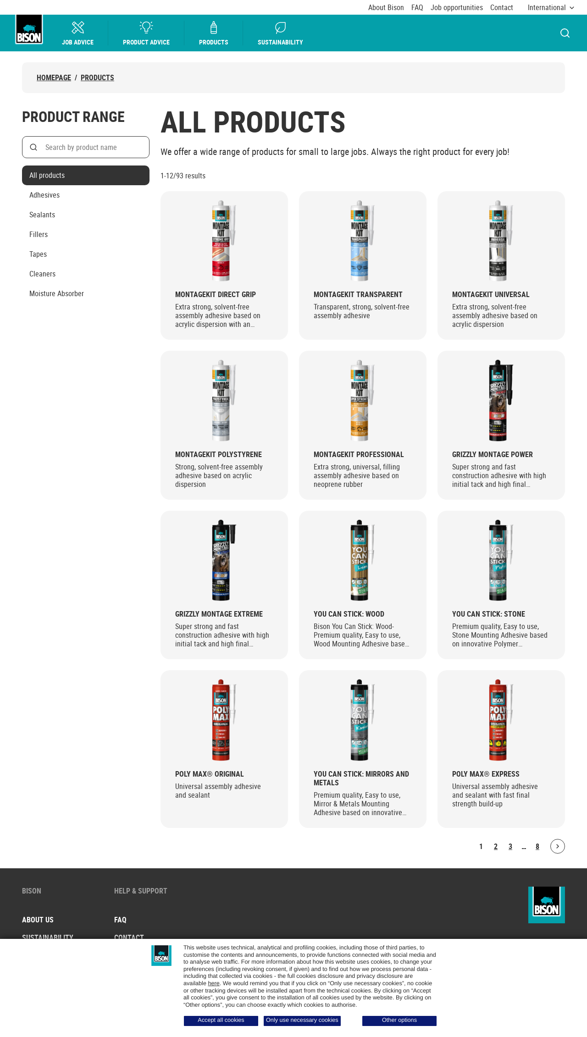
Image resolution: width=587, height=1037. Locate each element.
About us (38, 920)
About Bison (386, 7)
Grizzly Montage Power (492, 454)
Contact (501, 7)
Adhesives (44, 195)
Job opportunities (457, 7)
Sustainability (281, 33)
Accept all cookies (221, 1020)
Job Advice (78, 33)
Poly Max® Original (209, 774)
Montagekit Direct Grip (215, 294)
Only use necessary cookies (302, 1020)
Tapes (38, 254)
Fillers (38, 234)
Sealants (42, 215)
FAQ (417, 7)
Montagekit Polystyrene (218, 454)
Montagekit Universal (491, 294)
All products (47, 175)
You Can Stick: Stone (488, 614)
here (213, 983)
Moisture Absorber (56, 293)
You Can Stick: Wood (349, 614)
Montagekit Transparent (358, 294)
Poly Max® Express (486, 774)
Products (214, 33)
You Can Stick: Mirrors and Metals (361, 778)
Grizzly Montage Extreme (219, 614)
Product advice (146, 33)
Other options (399, 1020)
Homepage (54, 77)
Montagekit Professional (359, 454)
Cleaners (42, 274)
